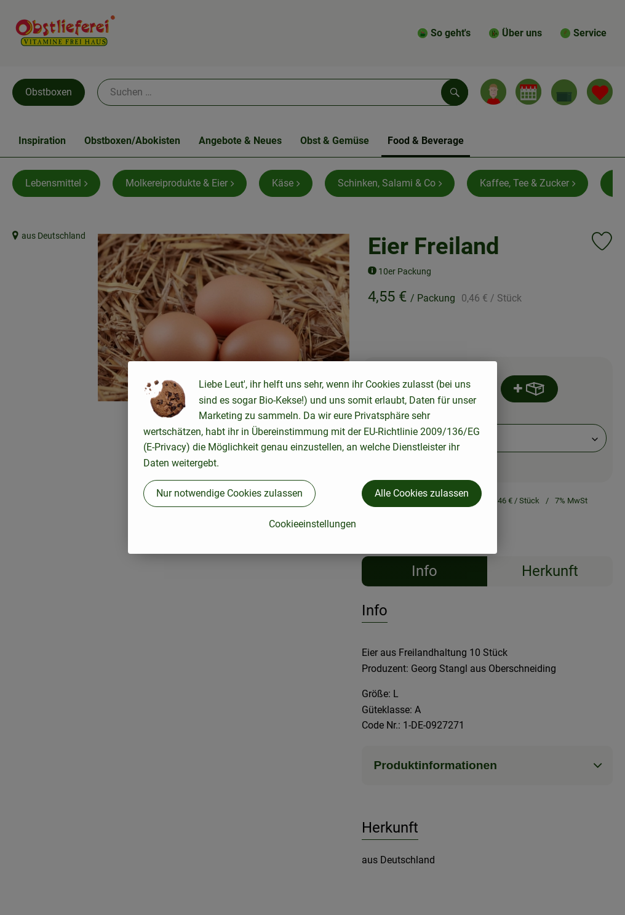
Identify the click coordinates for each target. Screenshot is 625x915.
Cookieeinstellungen (312, 524)
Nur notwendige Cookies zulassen (229, 493)
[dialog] (312, 457)
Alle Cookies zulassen (422, 493)
